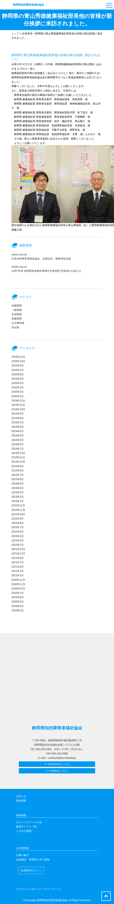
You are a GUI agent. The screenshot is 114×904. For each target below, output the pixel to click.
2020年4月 (17, 606)
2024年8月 (17, 418)
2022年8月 (17, 523)
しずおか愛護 (23, 831)
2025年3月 (17, 387)
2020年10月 (18, 588)
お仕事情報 (17, 323)
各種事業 (16, 305)
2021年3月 (17, 571)
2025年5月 (17, 378)
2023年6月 (17, 479)
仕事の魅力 (22, 855)
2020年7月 (17, 593)
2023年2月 (17, 496)
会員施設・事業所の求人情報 (33, 859)
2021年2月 (17, 575)
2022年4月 (17, 536)
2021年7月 (17, 562)
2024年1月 (17, 448)
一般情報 (16, 310)
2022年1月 (17, 544)
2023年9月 (17, 466)
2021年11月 (18, 553)
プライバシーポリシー (29, 889)
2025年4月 (17, 383)
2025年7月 (17, 370)
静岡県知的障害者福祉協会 (28, 4)
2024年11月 (18, 405)
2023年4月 (17, 488)
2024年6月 (17, 426)
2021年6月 (17, 566)
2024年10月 (18, 409)
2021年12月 (18, 549)
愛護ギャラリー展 (26, 826)
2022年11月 (18, 510)
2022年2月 (17, 540)
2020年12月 (18, 580)
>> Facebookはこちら (57, 764)
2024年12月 (18, 400)
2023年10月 (18, 461)
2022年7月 (17, 527)
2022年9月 (17, 518)
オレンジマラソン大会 (29, 822)
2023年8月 (17, 470)
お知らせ (21, 796)
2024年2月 (17, 444)
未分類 (15, 327)
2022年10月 (18, 514)
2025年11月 (18, 357)
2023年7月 (17, 475)
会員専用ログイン (31, 870)
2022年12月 (18, 505)
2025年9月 (17, 365)
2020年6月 (17, 597)
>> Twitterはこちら (57, 770)
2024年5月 (17, 431)
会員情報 (16, 314)
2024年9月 (17, 413)
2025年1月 (17, 396)
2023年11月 (18, 457)
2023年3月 (17, 492)
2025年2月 (17, 391)
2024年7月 (17, 422)
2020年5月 (17, 601)
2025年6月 (17, 374)
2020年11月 (18, 584)
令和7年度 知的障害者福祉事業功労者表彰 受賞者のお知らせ (46, 270)
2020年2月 (17, 610)
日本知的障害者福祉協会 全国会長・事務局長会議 (41, 258)
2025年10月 (18, 361)
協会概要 (21, 800)
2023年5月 (17, 483)
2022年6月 (17, 531)
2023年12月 (18, 453)
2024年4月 (17, 435)
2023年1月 (17, 501)
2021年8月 (17, 558)
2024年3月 (17, 440)
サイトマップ (52, 889)
